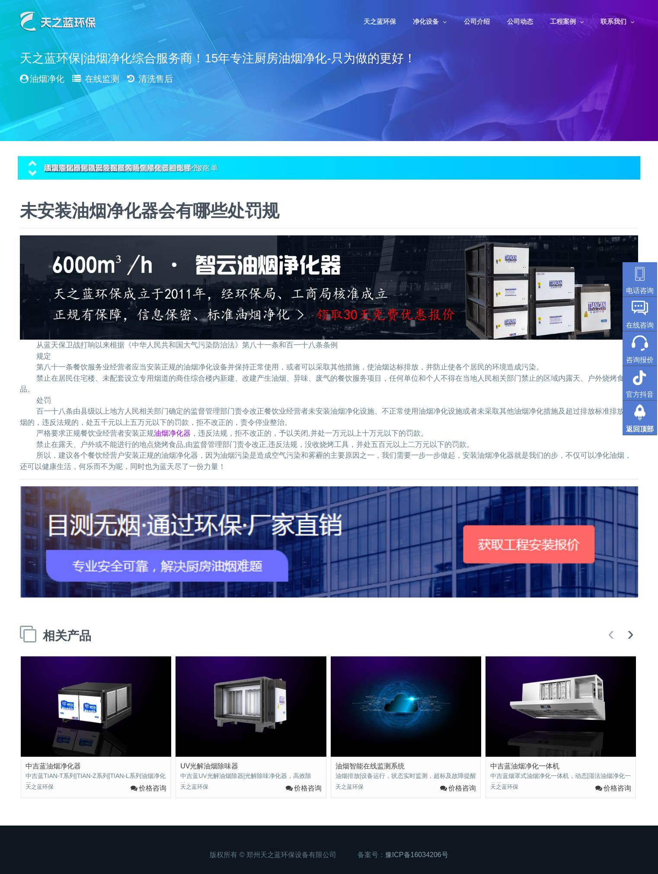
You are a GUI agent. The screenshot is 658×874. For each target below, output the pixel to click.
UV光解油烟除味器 (209, 766)
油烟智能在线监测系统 (370, 766)
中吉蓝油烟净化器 (53, 766)
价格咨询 (152, 788)
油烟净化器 (172, 433)
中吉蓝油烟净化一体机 (524, 766)
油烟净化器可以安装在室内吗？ (95, 168)
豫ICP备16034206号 (416, 854)
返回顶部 (640, 429)
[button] (32, 162)
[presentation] (611, 634)
